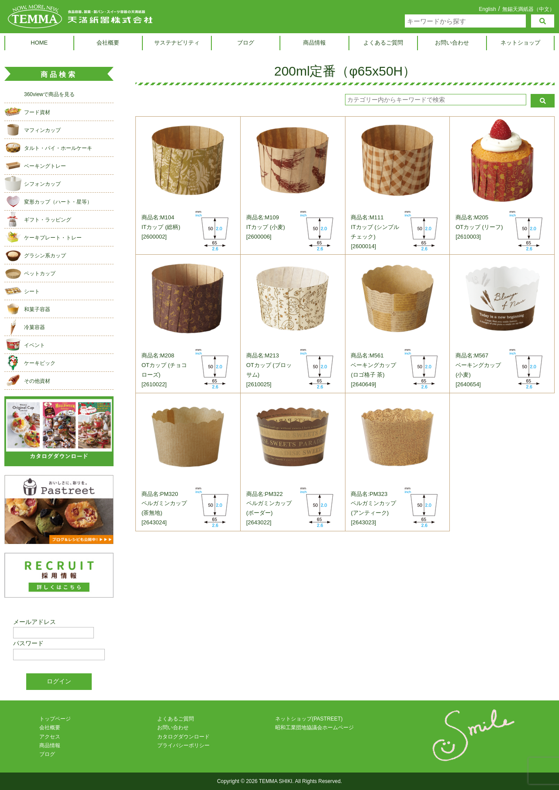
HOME (39, 42)
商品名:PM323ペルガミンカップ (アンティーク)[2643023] (374, 508)
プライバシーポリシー (183, 745)
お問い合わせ (452, 42)
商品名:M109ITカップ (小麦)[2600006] (265, 227)
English (487, 9)
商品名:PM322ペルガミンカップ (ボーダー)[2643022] (269, 508)
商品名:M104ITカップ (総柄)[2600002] (160, 227)
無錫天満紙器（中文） (528, 9)
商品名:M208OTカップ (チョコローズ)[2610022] (164, 370)
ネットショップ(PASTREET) (308, 719)
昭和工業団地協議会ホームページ (314, 727)
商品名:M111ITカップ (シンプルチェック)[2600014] (375, 231)
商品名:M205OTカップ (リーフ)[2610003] (479, 227)
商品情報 (314, 42)
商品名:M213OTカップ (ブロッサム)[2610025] (269, 370)
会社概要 (108, 42)
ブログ (245, 42)
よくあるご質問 (383, 42)
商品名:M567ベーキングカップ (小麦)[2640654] (478, 370)
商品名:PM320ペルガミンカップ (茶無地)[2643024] (164, 508)
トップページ (55, 719)
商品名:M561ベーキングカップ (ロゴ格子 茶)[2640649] (374, 370)
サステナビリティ (177, 42)
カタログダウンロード (183, 737)
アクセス (49, 737)
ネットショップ (520, 42)
